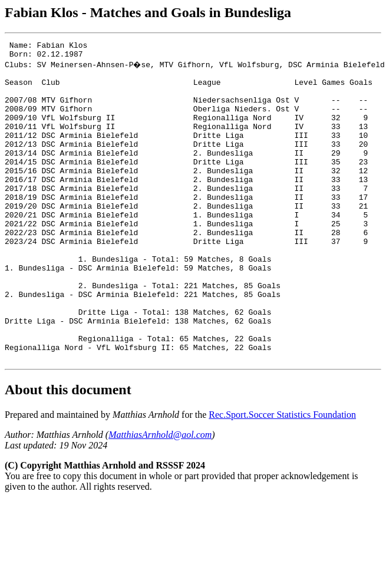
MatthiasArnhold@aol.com (160, 496)
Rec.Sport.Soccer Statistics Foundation (282, 476)
